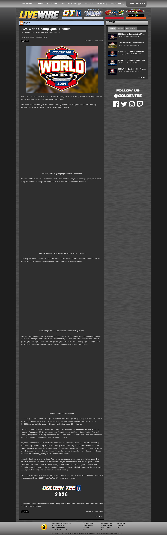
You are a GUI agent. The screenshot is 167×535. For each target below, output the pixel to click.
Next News (99, 41)
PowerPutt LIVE (106, 527)
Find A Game (27, 3)
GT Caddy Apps (74, 3)
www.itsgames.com (58, 527)
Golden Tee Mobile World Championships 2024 (53, 504)
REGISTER (140, 3)
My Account (121, 523)
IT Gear (86, 527)
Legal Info (55, 530)
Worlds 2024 (30, 504)
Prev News (89, 41)
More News (142, 77)
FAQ (118, 527)
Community (105, 530)
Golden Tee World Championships (84, 504)
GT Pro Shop (102, 3)
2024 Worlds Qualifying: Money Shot (131, 60)
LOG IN (131, 3)
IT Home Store (42, 3)
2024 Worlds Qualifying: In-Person (131, 51)
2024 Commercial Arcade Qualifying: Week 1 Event (137, 43)
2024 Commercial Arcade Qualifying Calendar (135, 34)
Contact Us (63, 530)
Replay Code (116, 3)
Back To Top (99, 516)
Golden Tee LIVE (106, 523)
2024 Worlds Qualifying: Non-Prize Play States (135, 69)
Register (120, 525)
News (86, 530)
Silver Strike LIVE (107, 525)
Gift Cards (89, 3)
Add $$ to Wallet (58, 3)
